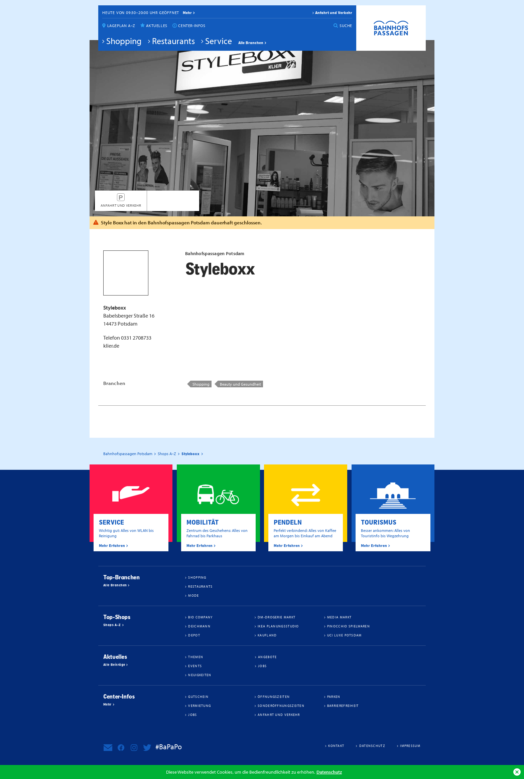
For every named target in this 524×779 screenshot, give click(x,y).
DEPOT (194, 635)
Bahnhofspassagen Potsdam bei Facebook (121, 747)
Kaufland (267, 635)
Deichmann (199, 626)
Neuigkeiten (199, 674)
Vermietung (199, 705)
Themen (195, 656)
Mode (193, 595)
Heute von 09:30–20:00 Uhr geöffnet (140, 12)
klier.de (111, 345)
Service (218, 40)
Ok (517, 772)
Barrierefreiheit (343, 705)
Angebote (267, 656)
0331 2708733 (136, 337)
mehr (187, 12)
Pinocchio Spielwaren (348, 626)
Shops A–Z (112, 625)
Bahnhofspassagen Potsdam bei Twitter (147, 747)
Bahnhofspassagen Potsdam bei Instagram (134, 747)
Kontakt (336, 745)
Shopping (124, 40)
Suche (346, 25)
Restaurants (173, 40)
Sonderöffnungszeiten (281, 705)
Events (195, 665)
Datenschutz (329, 772)
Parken (334, 696)
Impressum (410, 745)
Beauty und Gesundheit (240, 384)
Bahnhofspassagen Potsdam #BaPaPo (391, 28)
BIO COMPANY (200, 617)
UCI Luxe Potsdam (344, 635)
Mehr (107, 705)
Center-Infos (191, 25)
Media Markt (339, 617)
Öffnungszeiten (274, 696)
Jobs (262, 665)
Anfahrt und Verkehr (333, 12)
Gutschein (198, 696)
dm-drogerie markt (276, 617)
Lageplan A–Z (121, 25)
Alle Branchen (250, 42)
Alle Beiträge (114, 665)
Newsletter (108, 747)
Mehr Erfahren (112, 545)
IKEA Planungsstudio (278, 626)
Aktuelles (156, 25)
